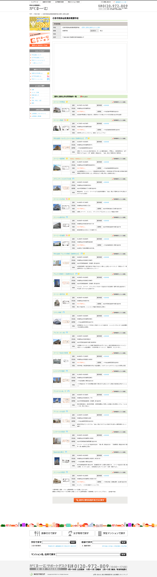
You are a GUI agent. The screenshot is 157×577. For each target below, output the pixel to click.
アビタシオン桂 (59, 333)
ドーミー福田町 (59, 158)
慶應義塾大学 (59, 546)
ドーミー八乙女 (59, 199)
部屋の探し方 (35, 95)
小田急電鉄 (117, 546)
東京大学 (73, 546)
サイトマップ (124, 574)
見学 (33, 98)
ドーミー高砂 (58, 120)
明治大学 (67, 546)
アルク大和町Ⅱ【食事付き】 (64, 274)
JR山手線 (124, 546)
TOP (34, 2)
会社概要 (116, 574)
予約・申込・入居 (36, 100)
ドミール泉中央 (59, 217)
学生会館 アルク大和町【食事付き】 (67, 254)
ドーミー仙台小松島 (61, 353)
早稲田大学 (51, 546)
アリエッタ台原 (59, 411)
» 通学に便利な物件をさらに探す (90, 27)
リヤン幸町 (58, 312)
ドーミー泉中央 (59, 294)
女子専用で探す (60, 2)
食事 (33, 89)
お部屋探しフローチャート (39, 113)
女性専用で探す (78, 533)
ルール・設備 (35, 92)
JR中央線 (105, 546)
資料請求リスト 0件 (121, 2)
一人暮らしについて (37, 63)
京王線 (110, 546)
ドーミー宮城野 (59, 235)
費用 (33, 103)
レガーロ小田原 (59, 432)
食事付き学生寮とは (37, 73)
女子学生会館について (38, 57)
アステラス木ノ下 (60, 391)
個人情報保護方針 (107, 574)
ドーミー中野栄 (59, 102)
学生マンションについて (38, 60)
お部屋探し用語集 (36, 116)
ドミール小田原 (59, 472)
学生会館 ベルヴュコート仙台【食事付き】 (69, 138)
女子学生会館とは (36, 76)
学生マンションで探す (73, 2)
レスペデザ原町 (59, 371)
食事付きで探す (47, 2)
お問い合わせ (106, 2)
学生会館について (36, 55)
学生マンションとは (37, 79)
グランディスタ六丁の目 (62, 179)
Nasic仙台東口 (59, 452)
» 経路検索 (106, 105)
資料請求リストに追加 (118, 102)
